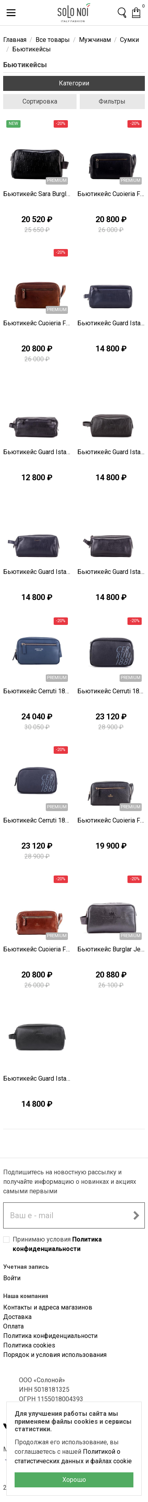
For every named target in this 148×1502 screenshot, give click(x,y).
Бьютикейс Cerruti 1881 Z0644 (111, 691)
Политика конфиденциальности (50, 1336)
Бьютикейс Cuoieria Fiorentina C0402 (111, 194)
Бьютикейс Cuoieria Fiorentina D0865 (37, 949)
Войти (12, 1278)
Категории (74, 83)
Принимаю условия (57, 1244)
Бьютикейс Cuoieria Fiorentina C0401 (37, 323)
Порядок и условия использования (55, 1355)
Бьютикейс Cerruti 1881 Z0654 (37, 691)
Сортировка (39, 101)
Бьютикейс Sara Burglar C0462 (37, 194)
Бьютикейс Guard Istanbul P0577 (111, 452)
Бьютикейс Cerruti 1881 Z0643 (37, 820)
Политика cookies (29, 1345)
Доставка (17, 1317)
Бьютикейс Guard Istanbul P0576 (37, 572)
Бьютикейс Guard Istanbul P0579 (111, 323)
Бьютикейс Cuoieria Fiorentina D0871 (111, 820)
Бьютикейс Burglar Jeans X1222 (111, 949)
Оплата (13, 1326)
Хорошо (74, 1479)
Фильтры (112, 101)
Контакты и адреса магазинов (47, 1307)
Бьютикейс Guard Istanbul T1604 (37, 1078)
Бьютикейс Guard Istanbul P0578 (37, 452)
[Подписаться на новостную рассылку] (136, 1215)
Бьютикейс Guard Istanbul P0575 (111, 572)
